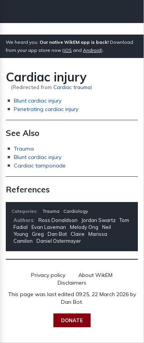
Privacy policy (48, 275)
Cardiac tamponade (40, 165)
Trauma (24, 148)
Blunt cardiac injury (37, 100)
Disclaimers (72, 282)
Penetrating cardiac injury (46, 109)
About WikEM (95, 275)
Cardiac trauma (72, 87)
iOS (68, 50)
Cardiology (75, 211)
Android (92, 50)
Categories (24, 211)
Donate (72, 320)
